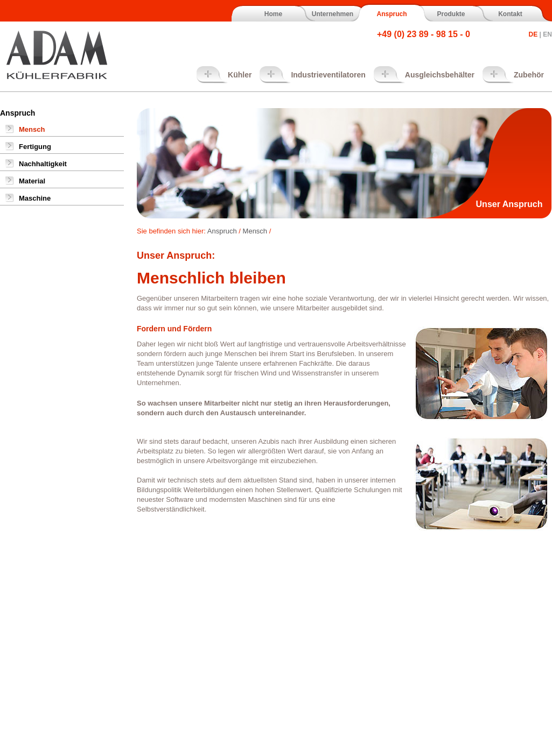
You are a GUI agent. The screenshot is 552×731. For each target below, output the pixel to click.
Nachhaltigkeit (43, 164)
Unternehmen (332, 14)
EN (547, 34)
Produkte (451, 14)
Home (273, 14)
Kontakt (510, 14)
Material (32, 181)
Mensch (32, 129)
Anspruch (391, 14)
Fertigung (35, 147)
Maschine (35, 198)
